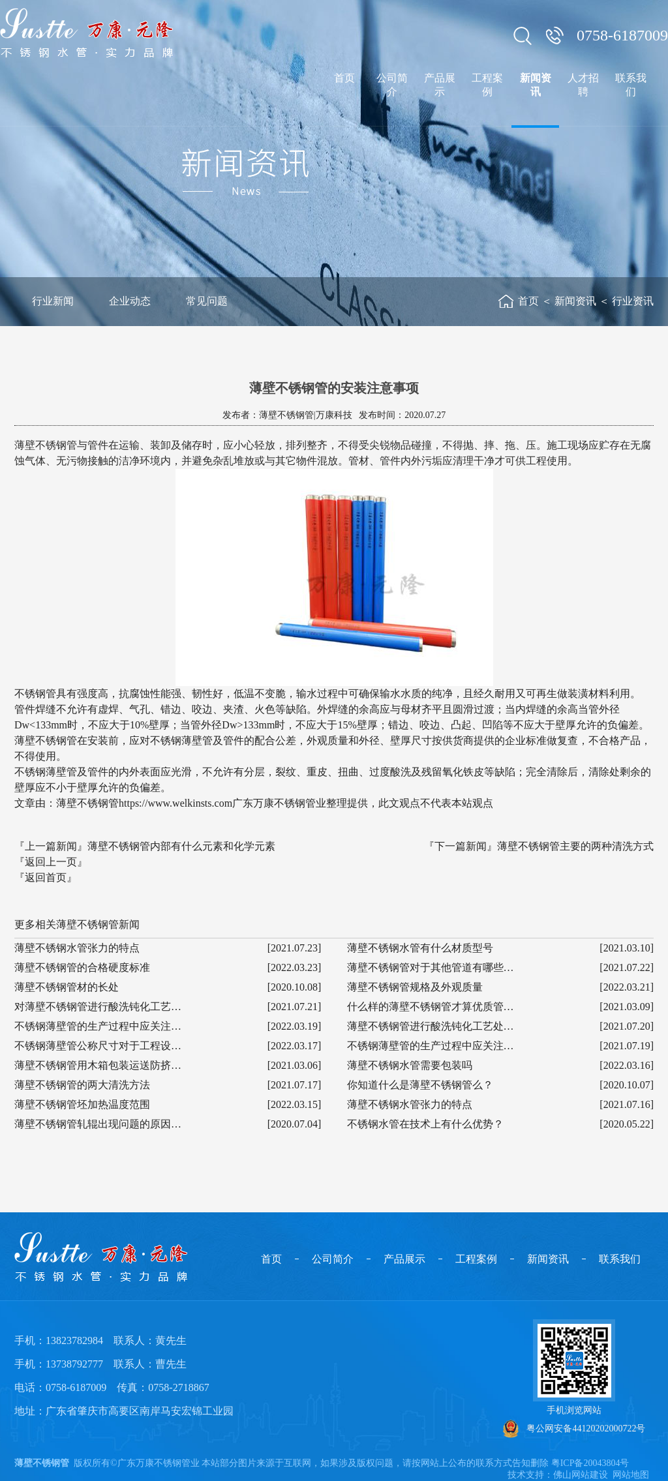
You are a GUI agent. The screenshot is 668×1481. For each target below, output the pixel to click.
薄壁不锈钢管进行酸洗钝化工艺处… (430, 1026)
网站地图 (631, 1475)
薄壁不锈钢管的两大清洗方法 (82, 1084)
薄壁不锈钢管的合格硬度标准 (82, 967)
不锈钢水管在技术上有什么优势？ (425, 1123)
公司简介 (333, 1258)
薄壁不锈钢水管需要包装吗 (409, 1065)
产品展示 (404, 1258)
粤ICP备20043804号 (590, 1463)
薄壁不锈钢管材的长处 (66, 987)
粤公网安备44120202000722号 (574, 1429)
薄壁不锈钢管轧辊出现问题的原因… (97, 1123)
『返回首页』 (45, 877)
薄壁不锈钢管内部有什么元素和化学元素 (181, 846)
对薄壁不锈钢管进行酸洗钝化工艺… (97, 1006)
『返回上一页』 (50, 861)
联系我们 (620, 1258)
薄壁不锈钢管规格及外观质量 (415, 987)
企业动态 (130, 301)
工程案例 (476, 1258)
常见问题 (207, 301)
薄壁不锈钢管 (41, 1463)
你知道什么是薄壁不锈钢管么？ (420, 1084)
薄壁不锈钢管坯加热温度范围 (82, 1104)
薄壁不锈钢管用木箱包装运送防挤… (97, 1065)
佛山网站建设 (580, 1475)
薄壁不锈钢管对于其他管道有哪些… (430, 967)
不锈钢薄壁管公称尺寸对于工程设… (97, 1045)
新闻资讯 (575, 301)
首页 (528, 301)
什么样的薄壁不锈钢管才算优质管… (430, 1006)
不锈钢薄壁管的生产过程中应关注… (97, 1026)
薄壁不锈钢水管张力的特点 (77, 947)
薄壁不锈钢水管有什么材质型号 (420, 947)
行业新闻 (53, 301)
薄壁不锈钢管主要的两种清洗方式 (575, 846)
